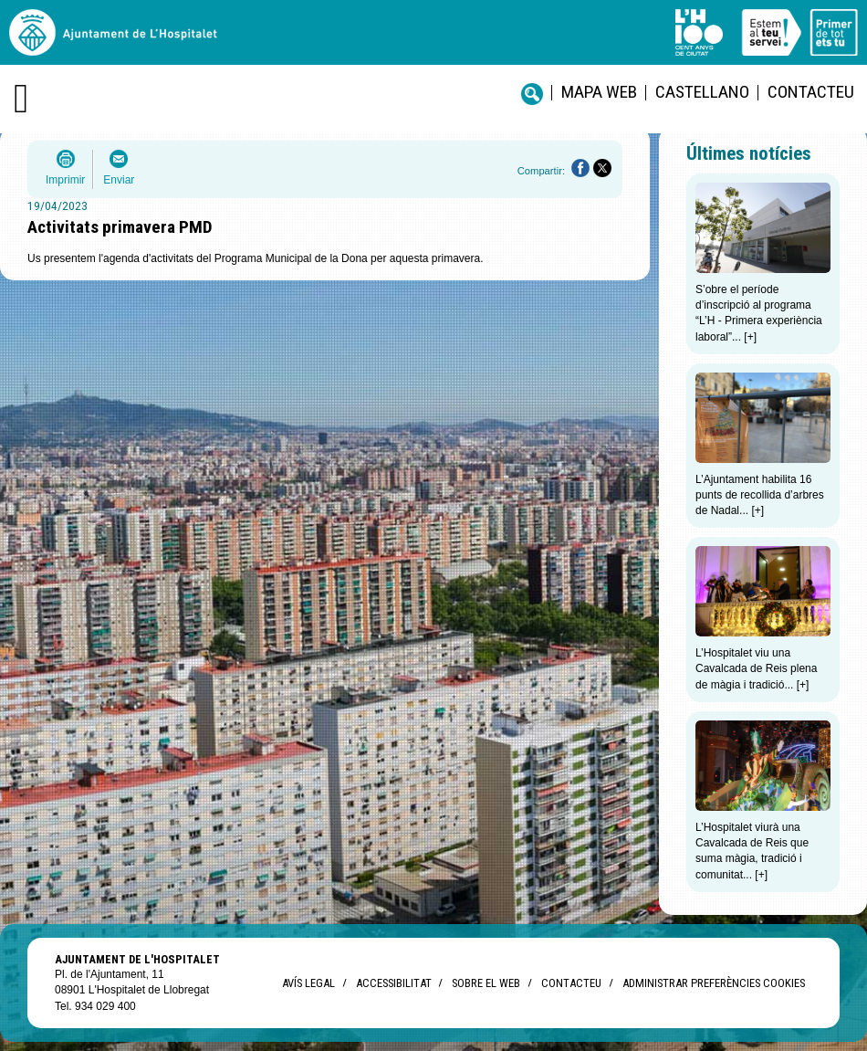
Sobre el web (486, 983)
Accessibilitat (393, 983)
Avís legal (308, 983)
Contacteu (811, 91)
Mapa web (599, 91)
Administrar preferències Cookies (713, 983)
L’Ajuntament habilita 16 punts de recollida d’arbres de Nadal (759, 495)
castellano (702, 91)
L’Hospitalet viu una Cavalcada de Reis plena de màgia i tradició (756, 668)
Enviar (118, 179)
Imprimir (65, 179)
